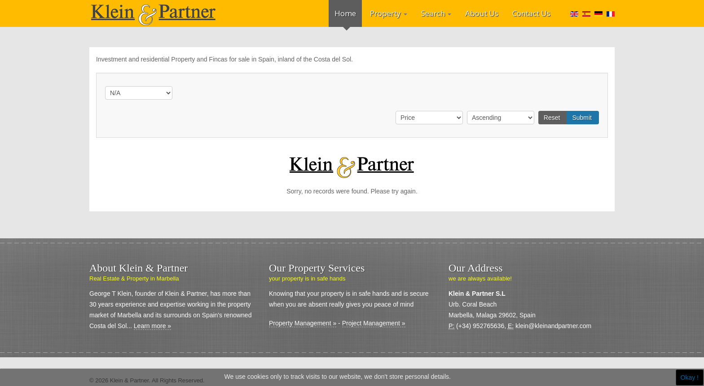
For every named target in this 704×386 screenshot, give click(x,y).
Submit (582, 117)
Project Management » (373, 323)
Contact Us (531, 13)
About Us (481, 13)
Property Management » (302, 323)
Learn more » (152, 325)
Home (345, 13)
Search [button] (436, 13)
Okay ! (690, 377)
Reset (552, 117)
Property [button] (388, 13)
